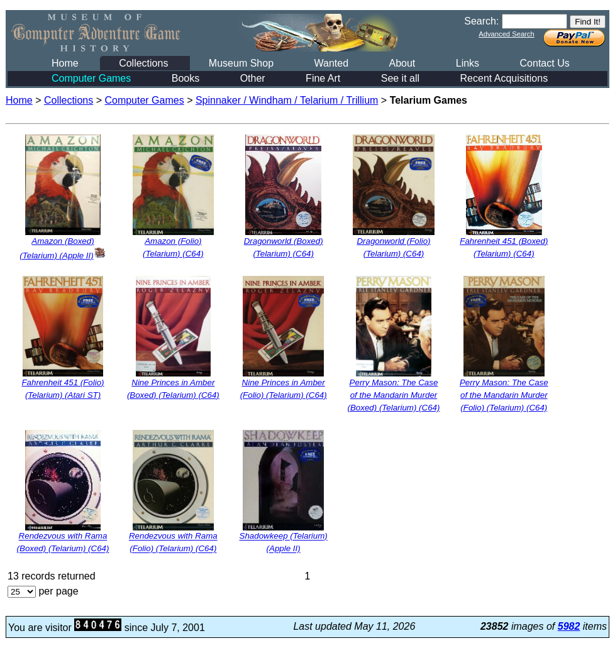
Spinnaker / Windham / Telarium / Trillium (287, 100)
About (402, 63)
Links (467, 63)
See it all (400, 78)
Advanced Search (506, 34)
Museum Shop (241, 63)
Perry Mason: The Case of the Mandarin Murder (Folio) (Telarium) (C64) (504, 395)
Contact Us (545, 63)
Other (252, 78)
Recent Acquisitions (504, 78)
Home (65, 63)
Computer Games (91, 78)
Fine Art (323, 78)
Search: (481, 21)
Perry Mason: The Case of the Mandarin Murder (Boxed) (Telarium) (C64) (394, 395)
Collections (143, 63)
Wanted (331, 63)
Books (185, 78)
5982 (569, 626)
